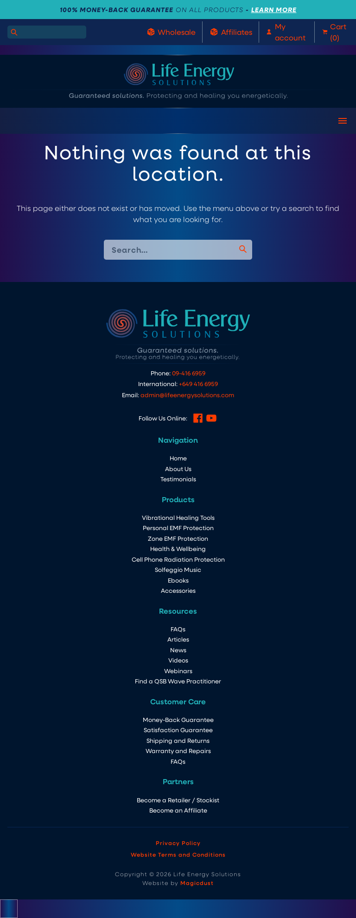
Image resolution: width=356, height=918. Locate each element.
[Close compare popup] (9, 908)
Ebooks (178, 580)
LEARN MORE (274, 9)
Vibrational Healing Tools (178, 517)
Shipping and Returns (178, 740)
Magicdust (197, 882)
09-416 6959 (188, 373)
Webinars (178, 671)
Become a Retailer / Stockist (178, 800)
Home (178, 458)
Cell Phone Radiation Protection (178, 559)
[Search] (13, 32)
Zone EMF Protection (178, 538)
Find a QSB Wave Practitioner (178, 681)
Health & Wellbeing (178, 548)
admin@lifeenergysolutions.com (187, 395)
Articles (178, 639)
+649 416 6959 (198, 383)
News (178, 650)
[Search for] (46, 32)
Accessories (178, 590)
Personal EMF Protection (178, 527)
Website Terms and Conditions (178, 854)
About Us (178, 468)
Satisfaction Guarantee (178, 730)
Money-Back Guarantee (178, 719)
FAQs (178, 629)
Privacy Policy (178, 842)
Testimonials (178, 479)
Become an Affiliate (178, 810)
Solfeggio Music (178, 569)
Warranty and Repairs (178, 750)
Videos (178, 660)
